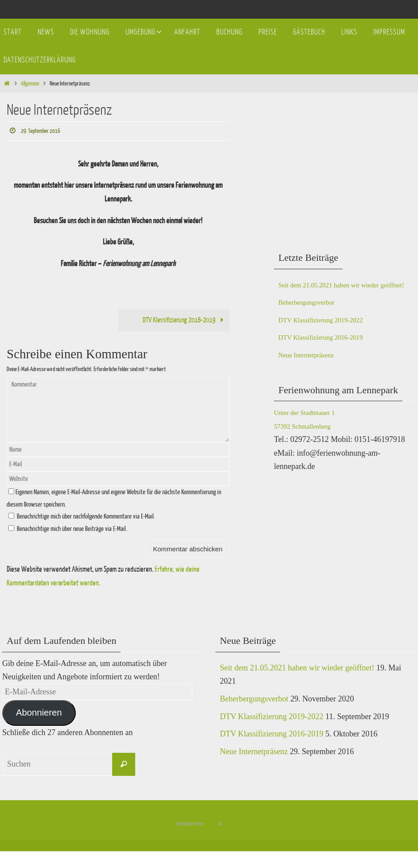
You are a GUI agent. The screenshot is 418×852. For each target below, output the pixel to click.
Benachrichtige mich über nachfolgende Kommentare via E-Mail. (86, 518)
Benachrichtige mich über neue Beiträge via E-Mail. (72, 530)
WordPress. (232, 824)
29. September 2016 (44, 131)
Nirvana (210, 824)
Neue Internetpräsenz (312, 368)
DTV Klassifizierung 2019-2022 (330, 333)
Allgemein (30, 83)
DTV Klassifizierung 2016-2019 (181, 321)
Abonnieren (39, 714)
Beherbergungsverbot (312, 315)
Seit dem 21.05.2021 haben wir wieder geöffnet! (297, 669)
